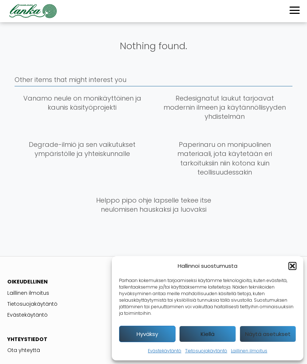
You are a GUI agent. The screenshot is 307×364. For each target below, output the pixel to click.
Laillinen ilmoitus (249, 351)
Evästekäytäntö (164, 351)
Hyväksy (147, 334)
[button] (292, 266)
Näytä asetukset (268, 334)
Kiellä (207, 334)
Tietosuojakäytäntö (206, 351)
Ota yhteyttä (23, 350)
